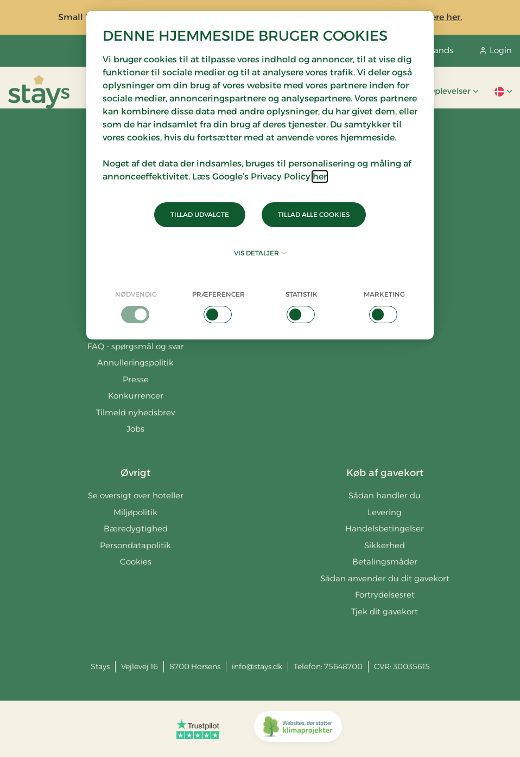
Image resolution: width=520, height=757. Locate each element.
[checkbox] (135, 306)
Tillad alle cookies (314, 214)
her (320, 176)
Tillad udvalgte (199, 214)
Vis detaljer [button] (260, 253)
